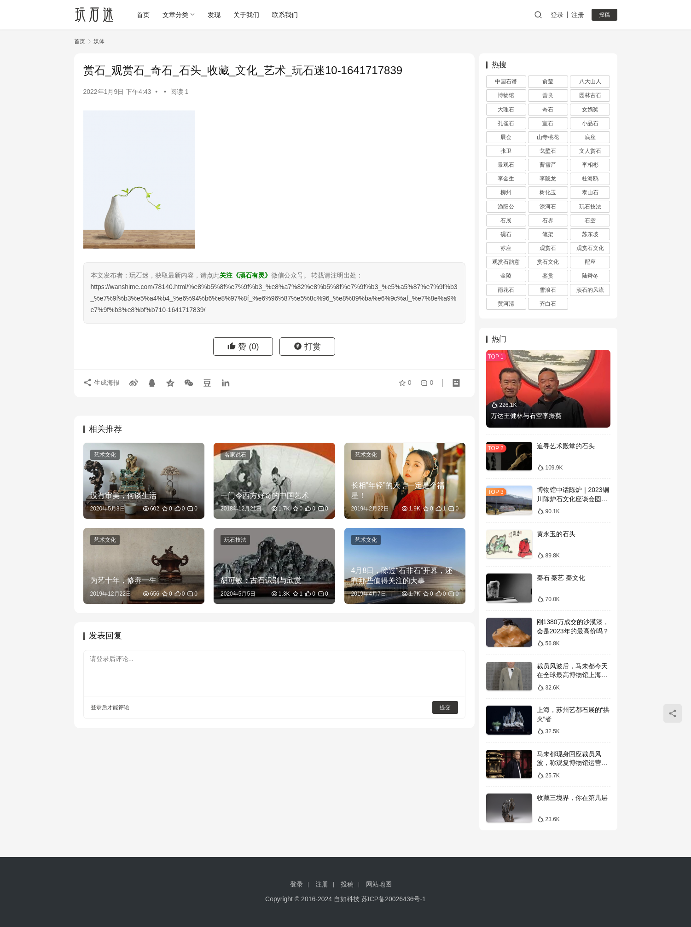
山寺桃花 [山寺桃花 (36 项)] (548, 137)
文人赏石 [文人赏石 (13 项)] (590, 151)
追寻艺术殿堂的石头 (566, 446)
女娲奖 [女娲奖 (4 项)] (590, 109)
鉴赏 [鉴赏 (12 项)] (547, 275)
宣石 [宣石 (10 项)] (547, 123)
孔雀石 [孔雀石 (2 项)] (506, 123)
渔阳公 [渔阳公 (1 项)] (506, 206)
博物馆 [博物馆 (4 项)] (506, 95)
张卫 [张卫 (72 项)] (505, 151)
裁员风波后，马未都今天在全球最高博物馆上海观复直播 (572, 675)
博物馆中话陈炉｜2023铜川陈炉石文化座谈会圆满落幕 (573, 498)
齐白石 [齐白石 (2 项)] (548, 304)
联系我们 (285, 14)
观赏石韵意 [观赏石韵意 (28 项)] (506, 262)
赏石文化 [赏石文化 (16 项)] (548, 262)
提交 (440, 705)
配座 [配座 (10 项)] (590, 262)
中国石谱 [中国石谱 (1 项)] (506, 81)
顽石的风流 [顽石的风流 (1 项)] (590, 290)
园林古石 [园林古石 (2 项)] (590, 95)
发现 (214, 14)
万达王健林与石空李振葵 (526, 415)
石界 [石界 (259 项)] (547, 220)
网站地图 (379, 884)
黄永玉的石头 (556, 534)
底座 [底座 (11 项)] (590, 137)
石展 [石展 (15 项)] (505, 220)
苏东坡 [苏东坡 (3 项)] (590, 234)
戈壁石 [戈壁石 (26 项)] (548, 151)
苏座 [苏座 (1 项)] (505, 248)
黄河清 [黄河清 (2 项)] (506, 304)
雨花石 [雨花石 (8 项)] (506, 290)
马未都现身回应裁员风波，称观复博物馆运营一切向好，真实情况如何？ (572, 763)
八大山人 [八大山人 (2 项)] (590, 81)
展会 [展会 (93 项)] (505, 137)
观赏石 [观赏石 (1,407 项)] (548, 248)
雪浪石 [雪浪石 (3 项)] (548, 290)
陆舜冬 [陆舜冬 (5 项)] (590, 275)
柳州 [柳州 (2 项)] (505, 192)
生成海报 (101, 383)
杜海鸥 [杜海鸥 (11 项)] (590, 178)
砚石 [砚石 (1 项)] (505, 234)
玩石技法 (233, 539)
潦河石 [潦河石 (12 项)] (548, 206)
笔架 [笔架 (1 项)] (547, 234)
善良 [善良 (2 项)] (547, 95)
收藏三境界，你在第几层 (572, 797)
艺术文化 (105, 455)
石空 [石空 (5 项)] (590, 220)
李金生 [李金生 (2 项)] (506, 178)
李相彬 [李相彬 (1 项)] (590, 165)
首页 (143, 14)
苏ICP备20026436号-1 (393, 899)
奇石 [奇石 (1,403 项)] (547, 109)
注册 (577, 14)
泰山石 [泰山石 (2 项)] (590, 192)
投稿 (604, 15)
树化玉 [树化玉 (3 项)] (548, 192)
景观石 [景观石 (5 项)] (506, 165)
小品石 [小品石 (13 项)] (590, 123)
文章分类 (176, 14)
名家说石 (233, 455)
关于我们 (247, 14)
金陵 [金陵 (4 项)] (505, 275)
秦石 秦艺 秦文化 (561, 577)
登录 (557, 14)
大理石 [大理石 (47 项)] (506, 109)
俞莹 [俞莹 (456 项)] (547, 81)
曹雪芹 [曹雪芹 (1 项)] (548, 165)
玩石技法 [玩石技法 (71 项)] (590, 206)
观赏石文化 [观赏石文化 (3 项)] (590, 248)
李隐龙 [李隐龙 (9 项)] (548, 178)
